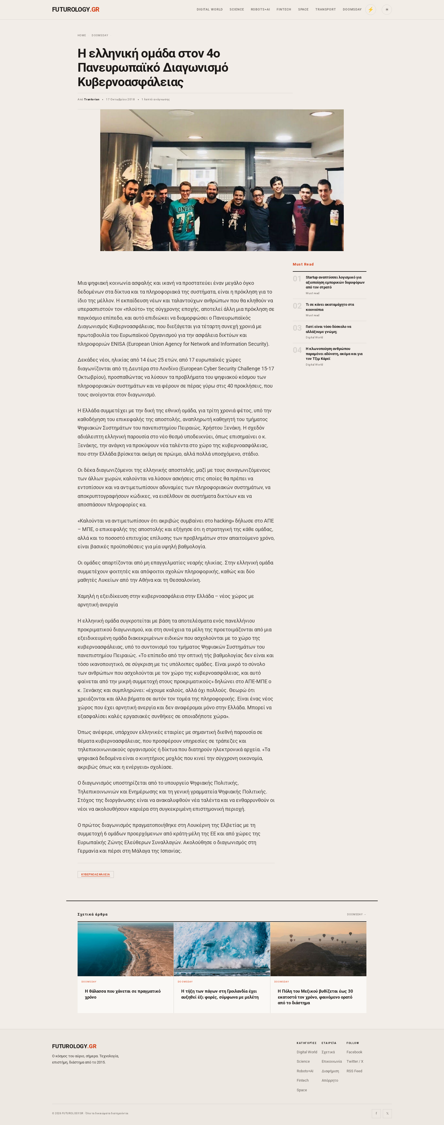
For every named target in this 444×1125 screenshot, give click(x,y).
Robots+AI (260, 9)
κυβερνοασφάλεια (95, 874)
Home (82, 35)
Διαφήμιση (330, 1071)
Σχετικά (328, 1052)
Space (303, 9)
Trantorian (91, 99)
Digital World (210, 9)
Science (237, 9)
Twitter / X (355, 1061)
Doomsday (352, 9)
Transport (325, 9)
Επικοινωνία (332, 1061)
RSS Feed (354, 1071)
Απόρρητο (330, 1080)
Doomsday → (356, 914)
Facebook (354, 1052)
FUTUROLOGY (75, 9)
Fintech (284, 9)
